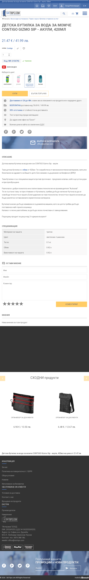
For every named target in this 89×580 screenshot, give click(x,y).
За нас (4, 467)
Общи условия (8, 475)
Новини (5, 480)
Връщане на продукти (11, 501)
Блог (55, 6)
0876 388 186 (19, 538)
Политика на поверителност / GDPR (17, 471)
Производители (8, 510)
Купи (15, 94)
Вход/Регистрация (72, 6)
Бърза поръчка (39, 94)
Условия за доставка (11, 493)
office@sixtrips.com (16, 540)
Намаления (7, 514)
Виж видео (12, 67)
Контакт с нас (8, 497)
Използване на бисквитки (13, 484)
